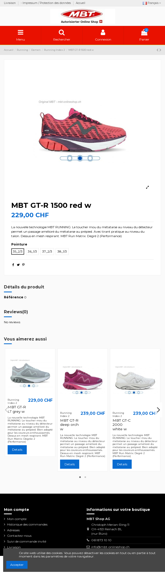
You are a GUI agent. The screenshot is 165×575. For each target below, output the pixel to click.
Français (152, 3)
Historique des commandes (27, 524)
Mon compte (16, 519)
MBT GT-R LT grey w (17, 409)
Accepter (17, 565)
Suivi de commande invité (26, 541)
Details (17, 449)
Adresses (13, 530)
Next (158, 409)
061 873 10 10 (101, 540)
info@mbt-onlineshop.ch (110, 547)
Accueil (80, 3)
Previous (7, 409)
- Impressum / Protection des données (46, 3)
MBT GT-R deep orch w (69, 424)
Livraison (10, 3)
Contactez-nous (19, 536)
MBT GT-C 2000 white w (122, 424)
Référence (13, 297)
